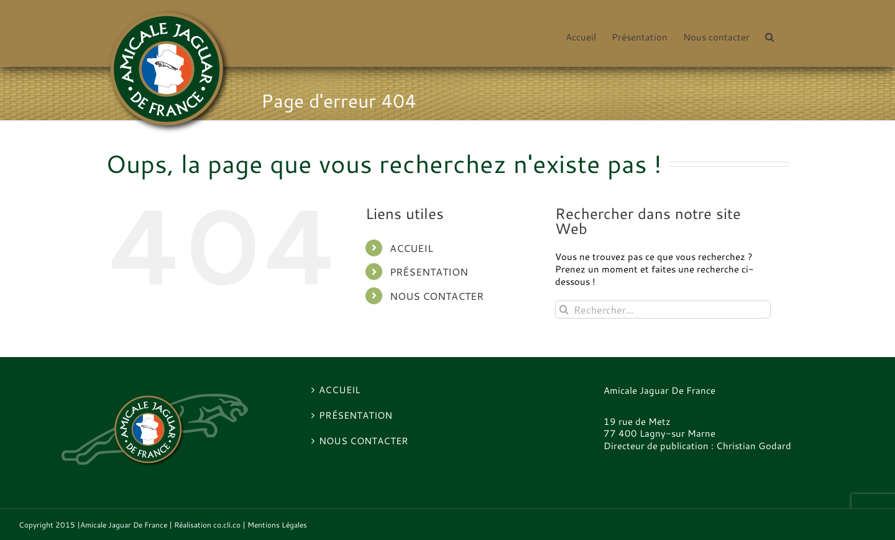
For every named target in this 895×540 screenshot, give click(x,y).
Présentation (429, 271)
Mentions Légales (277, 524)
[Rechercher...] (663, 309)
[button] (769, 36)
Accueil (411, 248)
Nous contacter (437, 296)
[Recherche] (564, 309)
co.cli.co (227, 524)
